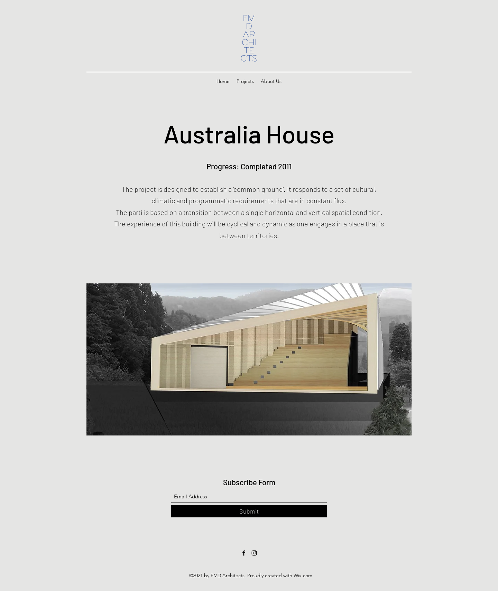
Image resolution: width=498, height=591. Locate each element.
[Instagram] (254, 553)
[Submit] (249, 511)
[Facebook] (243, 553)
